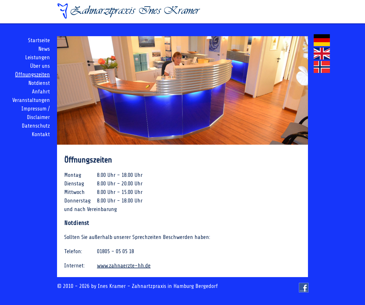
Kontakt (41, 134)
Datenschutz (36, 125)
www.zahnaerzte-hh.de (124, 265)
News (44, 49)
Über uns (40, 66)
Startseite (39, 40)
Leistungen (37, 57)
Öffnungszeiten (32, 74)
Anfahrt (41, 91)
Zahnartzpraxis (149, 286)
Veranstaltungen (31, 100)
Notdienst (39, 83)
